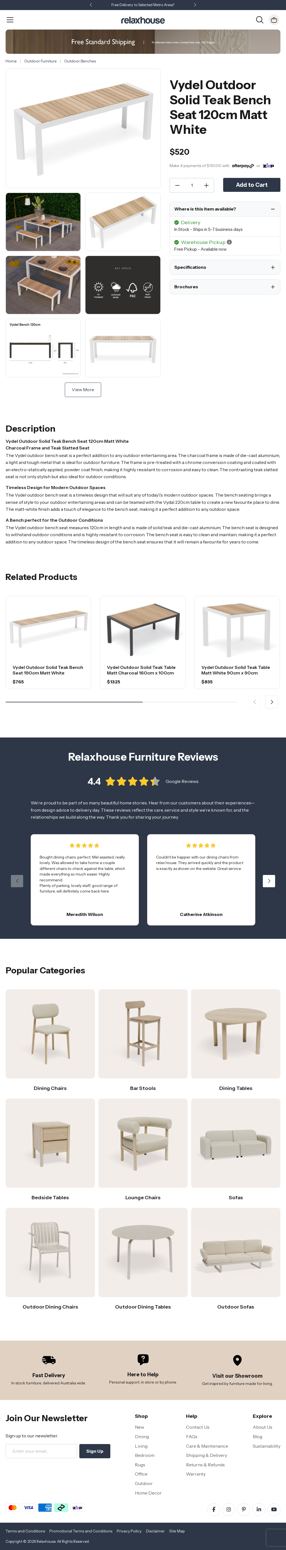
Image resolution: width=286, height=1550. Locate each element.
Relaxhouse (46, 1541)
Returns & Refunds (205, 1464)
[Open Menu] (10, 19)
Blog (257, 1436)
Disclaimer (155, 1531)
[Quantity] (191, 185)
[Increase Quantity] (206, 185)
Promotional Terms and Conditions (80, 1531)
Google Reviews (182, 781)
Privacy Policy (129, 1531)
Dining (142, 1436)
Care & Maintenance (207, 1446)
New (139, 1427)
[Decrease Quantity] (177, 185)
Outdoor (144, 1483)
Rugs (140, 1464)
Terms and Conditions (25, 1531)
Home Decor (148, 1493)
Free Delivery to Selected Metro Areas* (143, 5)
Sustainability (266, 1446)
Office (141, 1474)
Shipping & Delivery (206, 1455)
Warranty (196, 1474)
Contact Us (197, 1427)
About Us (262, 1427)
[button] (195, 5)
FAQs (191, 1436)
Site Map (177, 1531)
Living (141, 1446)
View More (83, 389)
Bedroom (144, 1455)
